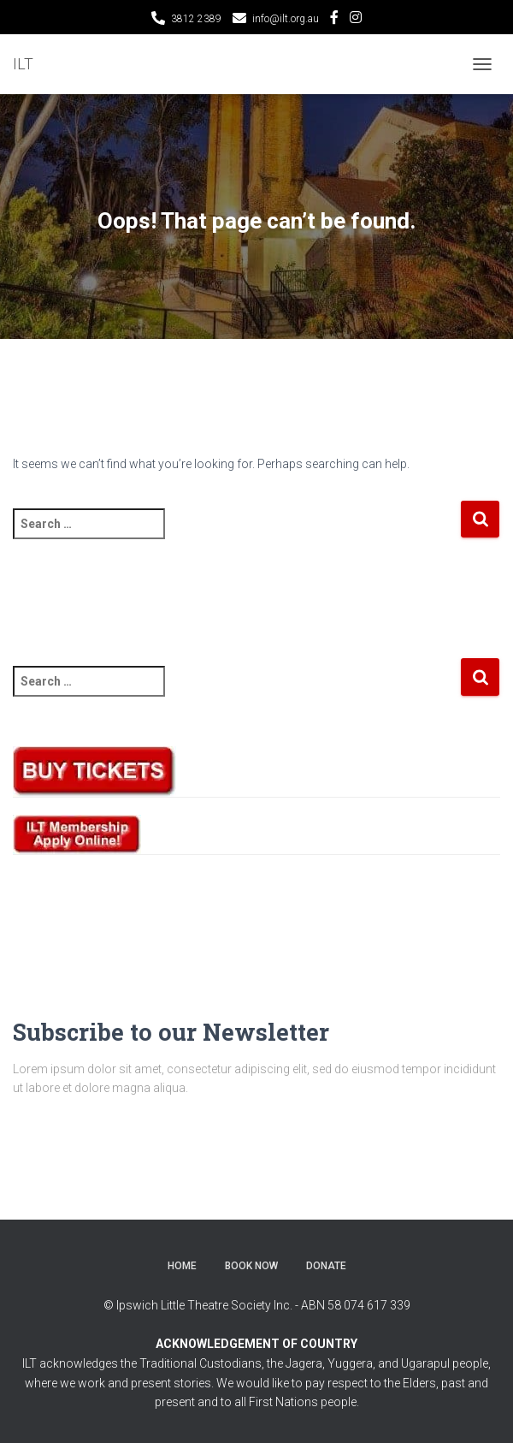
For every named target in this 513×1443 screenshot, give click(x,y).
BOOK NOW (251, 1266)
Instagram (356, 19)
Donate (326, 1266)
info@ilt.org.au (285, 19)
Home (182, 1266)
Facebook (334, 19)
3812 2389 (196, 19)
